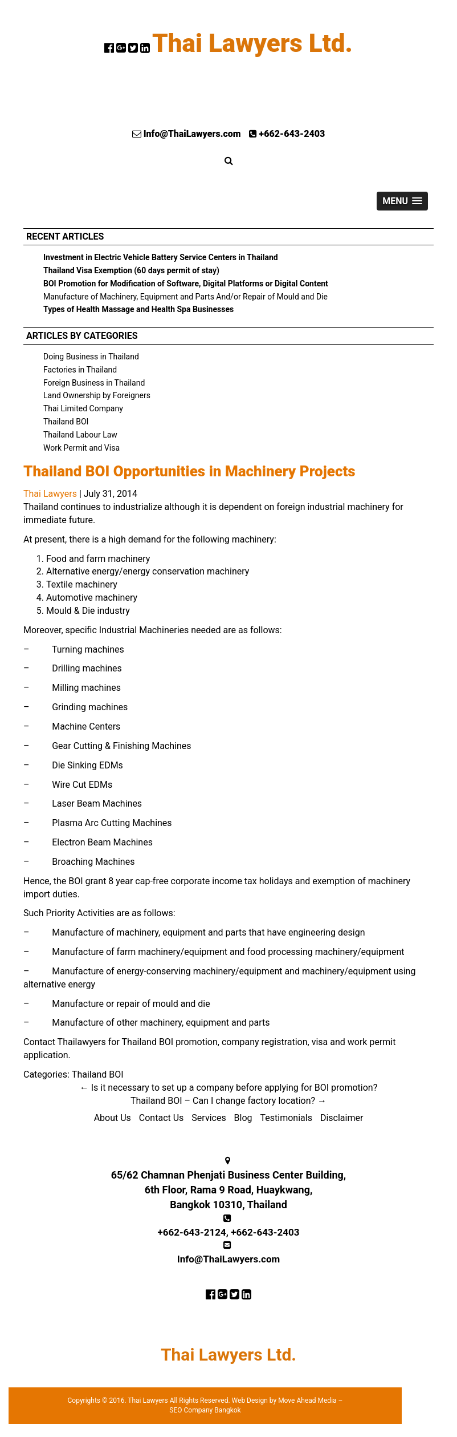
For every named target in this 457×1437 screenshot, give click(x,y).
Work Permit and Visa (81, 447)
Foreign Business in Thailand (94, 382)
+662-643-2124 (192, 1232)
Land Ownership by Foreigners (96, 395)
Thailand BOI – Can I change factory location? (228, 1100)
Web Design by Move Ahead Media (284, 1400)
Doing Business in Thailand (91, 356)
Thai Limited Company (83, 408)
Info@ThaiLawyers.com (186, 133)
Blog (243, 1117)
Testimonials (286, 1117)
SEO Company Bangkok (204, 1410)
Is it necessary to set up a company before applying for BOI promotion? (229, 1087)
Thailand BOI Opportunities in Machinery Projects (189, 471)
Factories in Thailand (80, 369)
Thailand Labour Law (80, 434)
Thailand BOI (65, 421)
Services (208, 1117)
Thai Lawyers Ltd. (252, 43)
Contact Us (161, 1117)
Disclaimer (341, 1117)
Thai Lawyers (50, 493)
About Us (112, 1117)
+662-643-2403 (287, 133)
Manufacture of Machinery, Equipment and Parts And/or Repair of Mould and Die (185, 296)
